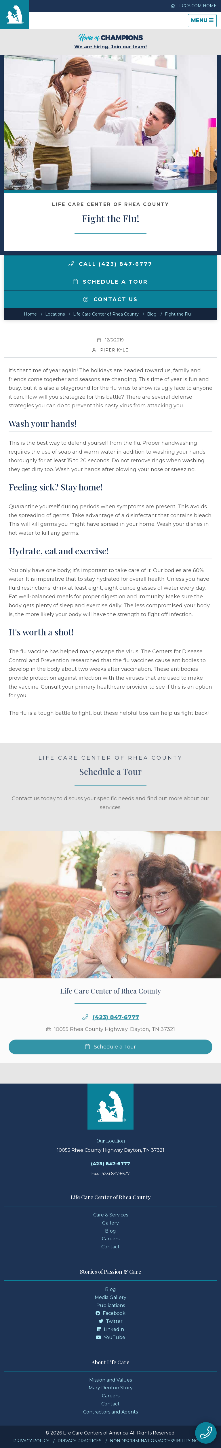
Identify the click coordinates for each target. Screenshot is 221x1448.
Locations (55, 314)
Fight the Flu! (178, 314)
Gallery (110, 1223)
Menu (204, 22)
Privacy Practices (80, 1440)
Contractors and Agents (110, 1412)
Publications (110, 1305)
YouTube (110, 1337)
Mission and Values (110, 1380)
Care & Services (110, 1215)
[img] (71, 263)
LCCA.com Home (194, 5)
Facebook (110, 1313)
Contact (110, 1247)
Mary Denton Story (111, 1387)
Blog (152, 314)
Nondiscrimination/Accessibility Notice (159, 1440)
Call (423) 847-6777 (110, 264)
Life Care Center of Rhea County (106, 314)
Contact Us (110, 299)
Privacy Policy (31, 1440)
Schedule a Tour (110, 282)
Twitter (111, 1321)
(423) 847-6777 (116, 1028)
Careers (110, 1238)
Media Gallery (110, 1297)
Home (30, 314)
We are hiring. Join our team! (110, 41)
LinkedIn (110, 1329)
